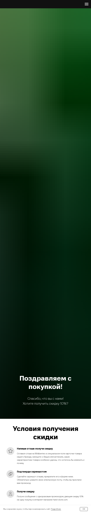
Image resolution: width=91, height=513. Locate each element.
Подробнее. (56, 509)
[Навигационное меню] (86, 4)
